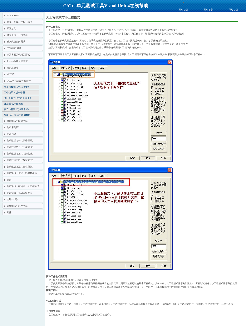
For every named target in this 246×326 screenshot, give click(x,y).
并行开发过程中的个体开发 (18, 98)
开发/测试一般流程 (13, 103)
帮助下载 (208, 9)
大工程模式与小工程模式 (16, 87)
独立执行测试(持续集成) (16, 109)
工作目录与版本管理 (14, 92)
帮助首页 (183, 9)
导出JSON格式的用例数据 (17, 115)
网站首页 (233, 9)
